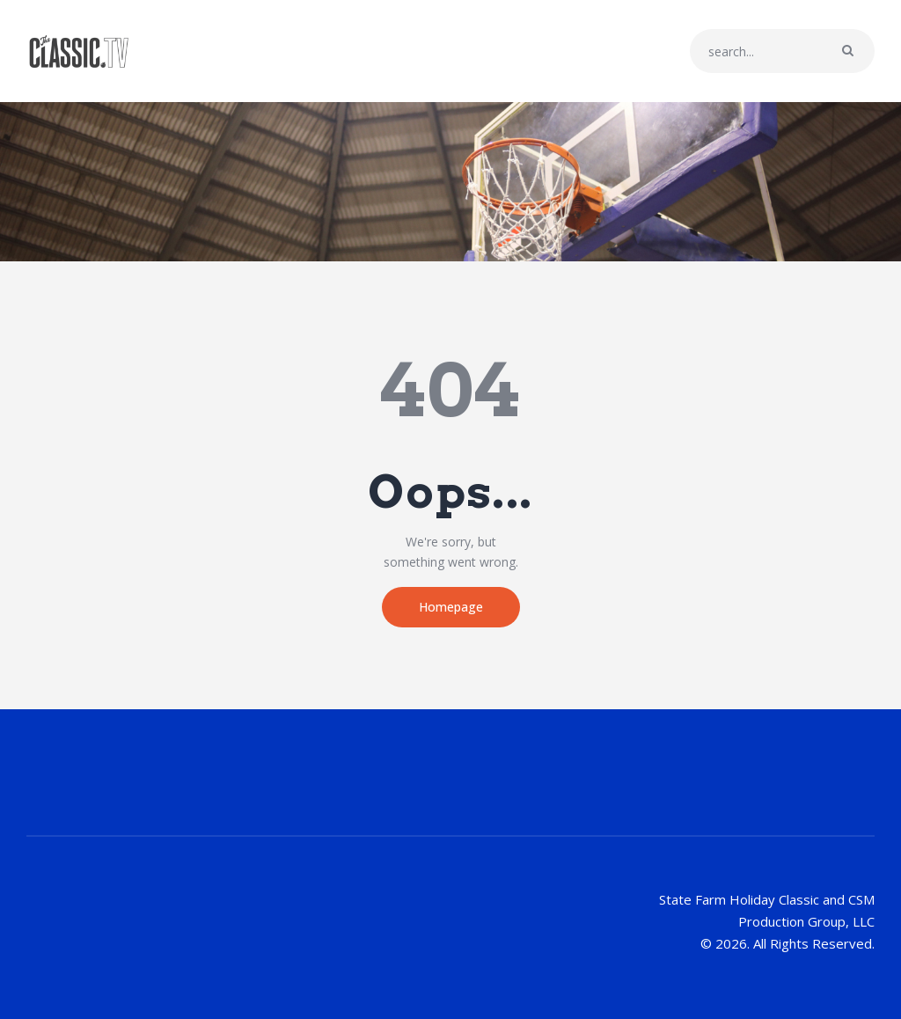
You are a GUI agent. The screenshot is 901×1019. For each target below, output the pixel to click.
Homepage (451, 606)
